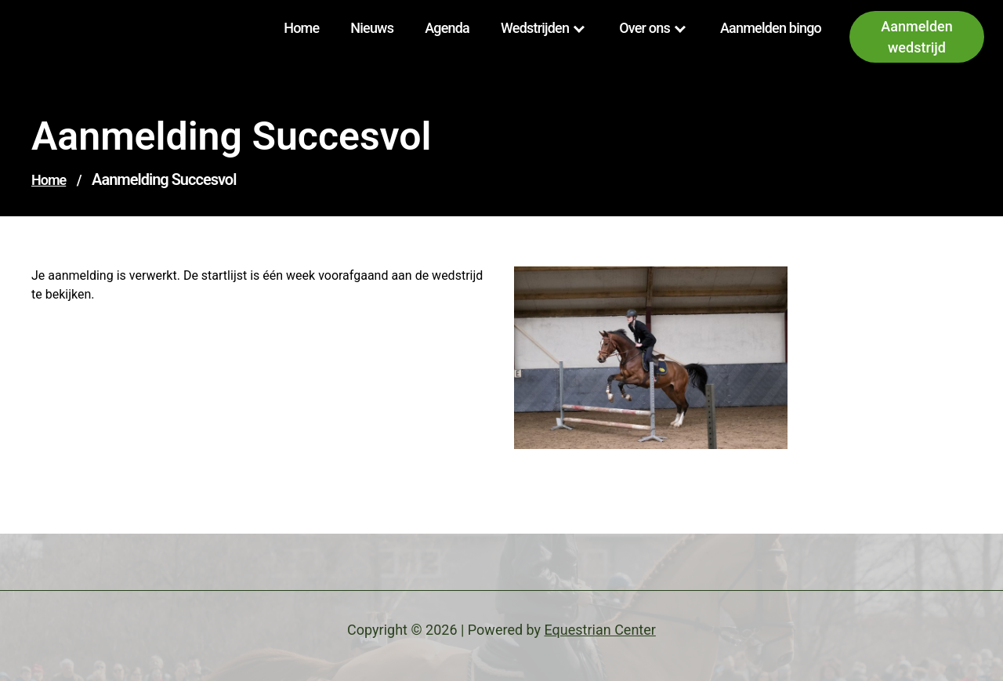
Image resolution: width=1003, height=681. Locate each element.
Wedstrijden (535, 28)
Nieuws (371, 28)
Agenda (447, 28)
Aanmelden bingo (770, 28)
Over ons (644, 28)
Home (301, 28)
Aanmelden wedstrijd (916, 37)
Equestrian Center (600, 629)
